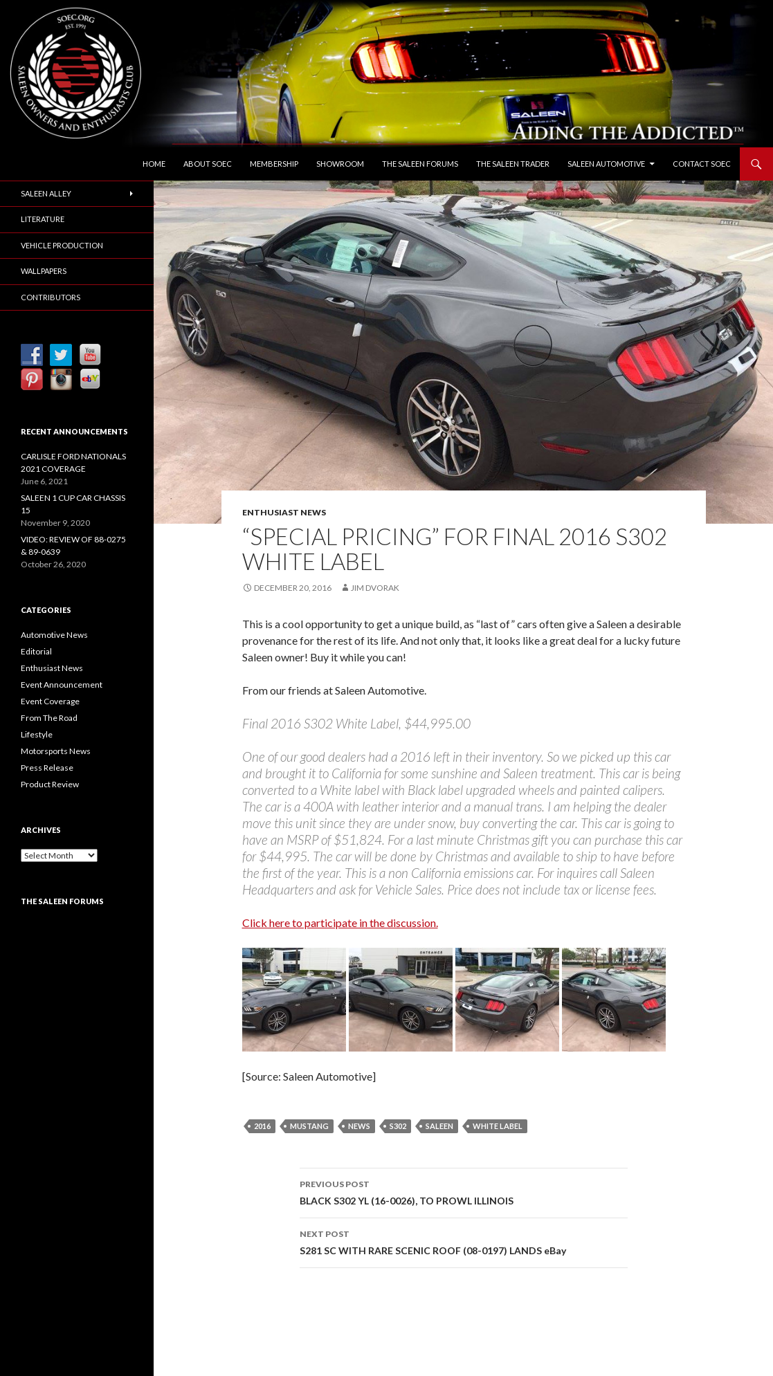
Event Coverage (50, 701)
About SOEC (207, 163)
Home (154, 163)
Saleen (439, 1125)
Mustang (309, 1125)
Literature (42, 218)
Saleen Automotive (606, 163)
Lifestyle (37, 734)
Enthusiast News (284, 512)
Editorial (36, 651)
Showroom (340, 163)
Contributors (50, 297)
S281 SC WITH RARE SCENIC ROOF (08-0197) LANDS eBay (464, 1241)
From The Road (49, 718)
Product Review (50, 784)
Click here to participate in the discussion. (340, 922)
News (359, 1125)
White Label (497, 1125)
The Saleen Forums (420, 163)
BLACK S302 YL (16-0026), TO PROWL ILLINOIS (464, 1191)
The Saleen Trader (512, 163)
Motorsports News (56, 751)
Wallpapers (43, 270)
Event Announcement (61, 684)
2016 (262, 1125)
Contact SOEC (702, 163)
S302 (398, 1125)
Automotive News (54, 635)
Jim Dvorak (375, 587)
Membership (274, 163)
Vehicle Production (62, 245)
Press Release (47, 767)
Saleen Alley (46, 193)
